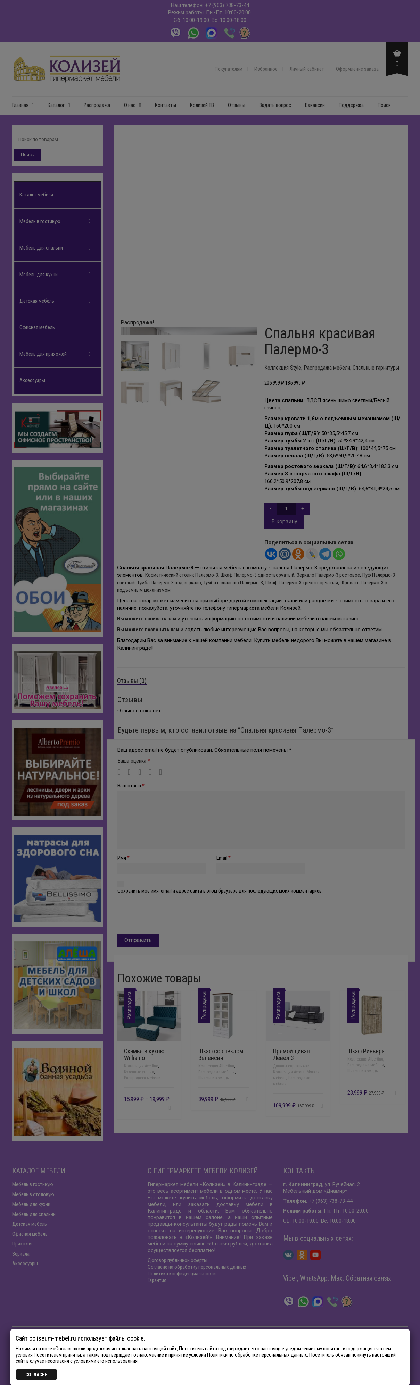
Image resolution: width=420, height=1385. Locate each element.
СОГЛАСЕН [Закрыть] (36, 1374)
